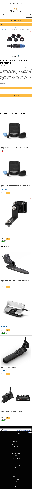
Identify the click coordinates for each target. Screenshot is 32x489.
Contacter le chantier (16, 469)
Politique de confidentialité (16, 443)
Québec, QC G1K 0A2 (16, 478)
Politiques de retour (16, 457)
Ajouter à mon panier (16, 95)
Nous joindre (16, 441)
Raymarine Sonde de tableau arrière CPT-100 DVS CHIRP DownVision (15, 280)
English (20, 3)
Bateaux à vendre (16, 467)
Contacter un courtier (16, 465)
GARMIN (2, 148)
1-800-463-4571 (16, 481)
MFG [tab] (9, 103)
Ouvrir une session (14, 3)
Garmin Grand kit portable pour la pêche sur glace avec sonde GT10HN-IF (15, 186)
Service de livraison (16, 458)
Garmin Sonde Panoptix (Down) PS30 (8, 324)
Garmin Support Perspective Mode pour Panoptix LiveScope (13, 230)
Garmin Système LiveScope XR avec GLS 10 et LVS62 (11, 411)
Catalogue (12, 28)
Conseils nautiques (16, 444)
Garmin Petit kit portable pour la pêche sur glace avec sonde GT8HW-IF (15, 147)
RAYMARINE (3, 281)
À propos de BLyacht (16, 439)
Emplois (16, 446)
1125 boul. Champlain (16, 476)
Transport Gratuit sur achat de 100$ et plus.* (16, 1)
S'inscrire (19, 433)
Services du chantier (16, 470)
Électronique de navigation (20, 28)
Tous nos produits (16, 455)
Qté (1, 92)
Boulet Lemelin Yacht (4, 28)
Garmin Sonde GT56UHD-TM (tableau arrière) (10, 367)
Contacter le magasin (16, 452)
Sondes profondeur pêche (5, 29)
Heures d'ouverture (16, 453)
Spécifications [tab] (4, 103)
